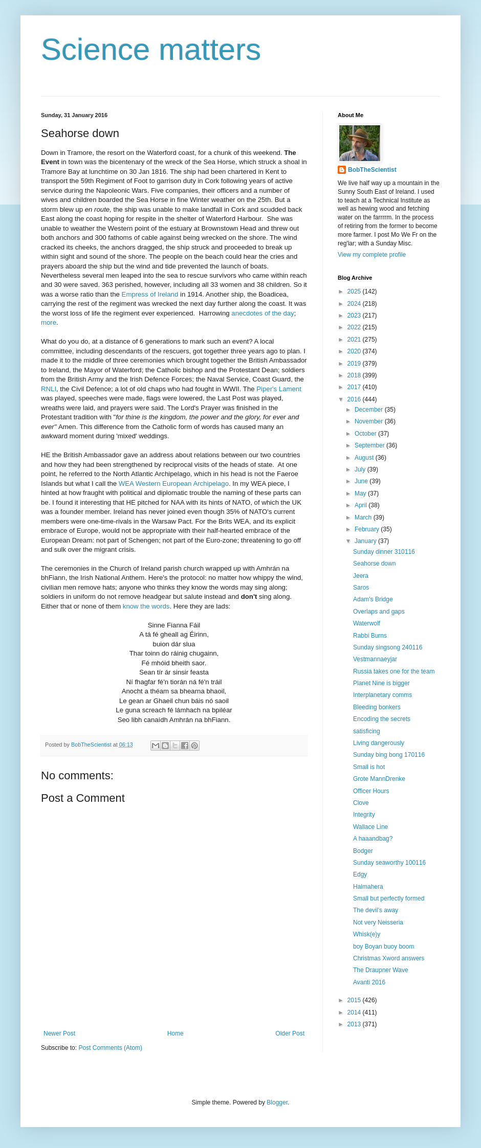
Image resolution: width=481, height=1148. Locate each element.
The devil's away (375, 910)
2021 (355, 339)
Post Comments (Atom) (110, 1047)
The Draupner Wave (380, 970)
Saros (361, 587)
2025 (355, 291)
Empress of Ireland (150, 294)
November (370, 421)
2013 (355, 1024)
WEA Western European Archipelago (174, 483)
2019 (355, 363)
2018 (355, 375)
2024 (355, 303)
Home (175, 1033)
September (370, 445)
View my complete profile (372, 254)
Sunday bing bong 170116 (389, 754)
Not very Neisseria (378, 922)
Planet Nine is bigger (381, 683)
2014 (355, 1012)
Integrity (364, 814)
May (361, 493)
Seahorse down (374, 563)
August (365, 457)
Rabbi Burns (370, 635)
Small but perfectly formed (388, 898)
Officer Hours (371, 791)
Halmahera (368, 886)
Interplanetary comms (382, 695)
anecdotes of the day (262, 313)
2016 (355, 399)
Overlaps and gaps (379, 611)
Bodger (363, 850)
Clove (361, 802)
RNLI (48, 389)
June (362, 481)
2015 (355, 1000)
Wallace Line (370, 826)
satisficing (366, 731)
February (368, 529)
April (361, 505)
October (366, 433)
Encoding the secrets (381, 719)
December (370, 409)
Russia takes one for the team (393, 671)
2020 (355, 351)
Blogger (277, 1102)
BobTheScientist (372, 169)
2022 (355, 327)
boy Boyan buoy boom (383, 946)
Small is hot (369, 767)
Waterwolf (366, 623)
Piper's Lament (278, 389)
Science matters (151, 49)
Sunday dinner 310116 (384, 551)
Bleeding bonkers (377, 707)
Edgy (360, 874)
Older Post (289, 1033)
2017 (355, 387)
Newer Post (59, 1033)
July (361, 469)
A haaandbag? (372, 838)
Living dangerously (378, 743)
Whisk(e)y (366, 934)
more (48, 322)
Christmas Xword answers (388, 958)
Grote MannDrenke (379, 778)
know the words (146, 606)
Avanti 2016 (369, 982)
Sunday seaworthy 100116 (389, 862)
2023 (355, 315)
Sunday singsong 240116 (387, 647)
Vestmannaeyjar (375, 659)
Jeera (360, 575)
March (364, 517)
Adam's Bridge (373, 599)
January (366, 541)
